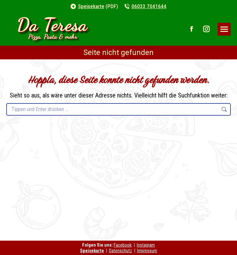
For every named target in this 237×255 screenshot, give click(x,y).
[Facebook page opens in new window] (192, 29)
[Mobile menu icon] (224, 29)
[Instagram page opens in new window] (206, 29)
